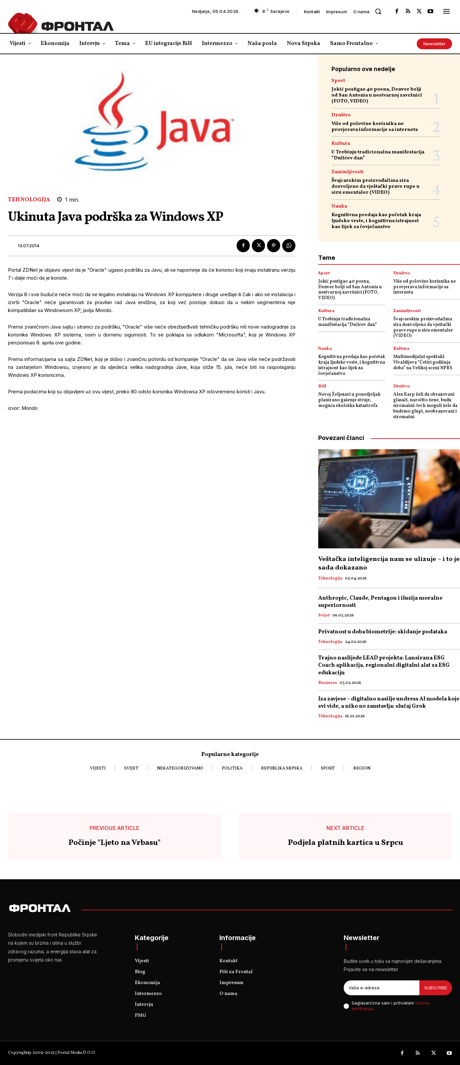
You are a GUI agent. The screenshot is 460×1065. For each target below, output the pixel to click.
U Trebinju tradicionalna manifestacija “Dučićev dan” (377, 155)
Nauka (339, 206)
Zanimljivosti (347, 172)
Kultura (340, 143)
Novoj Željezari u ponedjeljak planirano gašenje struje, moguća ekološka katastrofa (349, 400)
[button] (378, 11)
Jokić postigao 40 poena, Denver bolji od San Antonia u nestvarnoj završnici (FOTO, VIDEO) (376, 95)
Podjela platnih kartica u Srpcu (345, 843)
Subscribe (435, 987)
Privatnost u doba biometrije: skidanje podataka (382, 632)
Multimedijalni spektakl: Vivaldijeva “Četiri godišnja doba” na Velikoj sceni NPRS (422, 362)
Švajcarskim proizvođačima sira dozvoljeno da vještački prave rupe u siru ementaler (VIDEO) (375, 186)
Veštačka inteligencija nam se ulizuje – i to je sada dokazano (389, 563)
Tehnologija (29, 200)
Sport (338, 80)
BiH (322, 386)
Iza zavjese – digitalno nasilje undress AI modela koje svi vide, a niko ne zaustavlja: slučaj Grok (388, 702)
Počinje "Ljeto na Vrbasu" (114, 843)
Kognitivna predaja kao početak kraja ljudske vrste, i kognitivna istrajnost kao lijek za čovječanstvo (376, 221)
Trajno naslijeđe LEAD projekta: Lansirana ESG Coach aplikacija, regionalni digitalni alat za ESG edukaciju (384, 665)
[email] (381, 988)
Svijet (324, 615)
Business (327, 683)
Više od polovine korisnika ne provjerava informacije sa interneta (374, 126)
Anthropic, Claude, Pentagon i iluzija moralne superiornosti (380, 601)
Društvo (341, 115)
